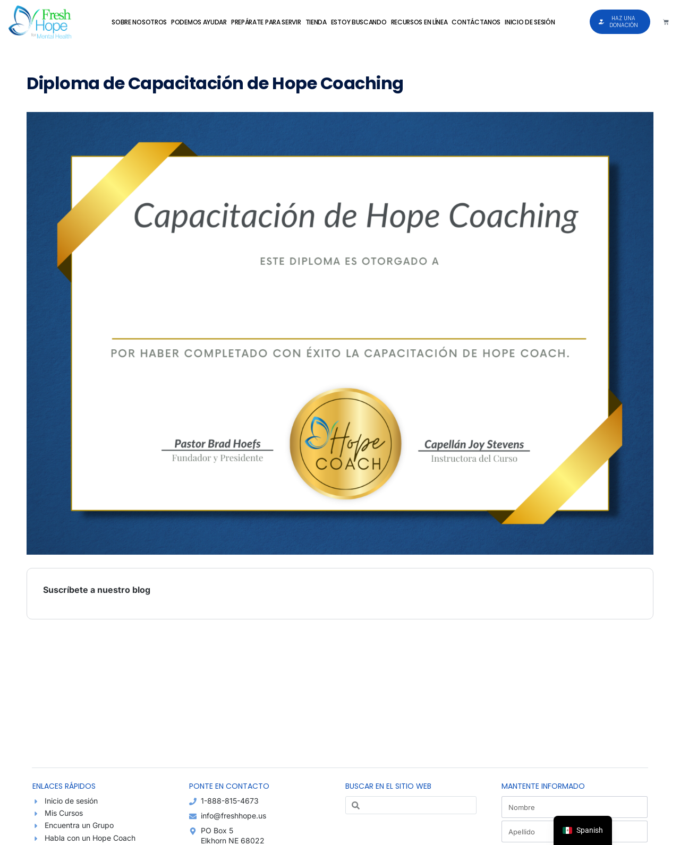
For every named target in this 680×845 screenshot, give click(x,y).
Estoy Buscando (359, 22)
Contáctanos (476, 22)
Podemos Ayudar (199, 22)
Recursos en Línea (419, 22)
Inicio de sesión (530, 22)
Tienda (316, 22)
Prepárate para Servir (266, 22)
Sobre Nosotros (139, 22)
